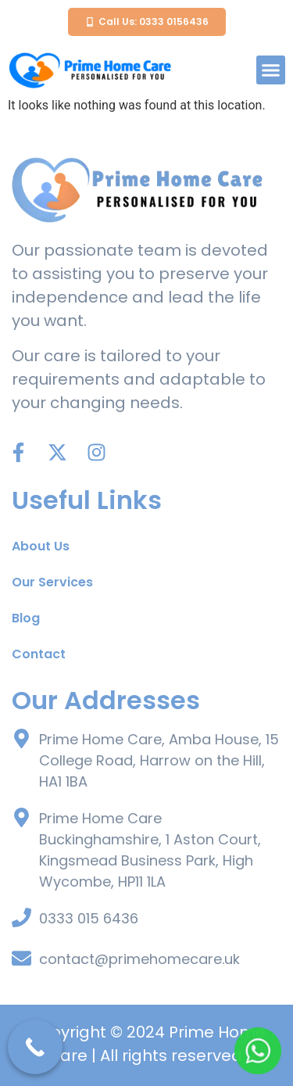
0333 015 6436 (88, 918)
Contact (39, 654)
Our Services (52, 582)
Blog (26, 618)
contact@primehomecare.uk (139, 959)
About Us (41, 546)
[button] (271, 70)
